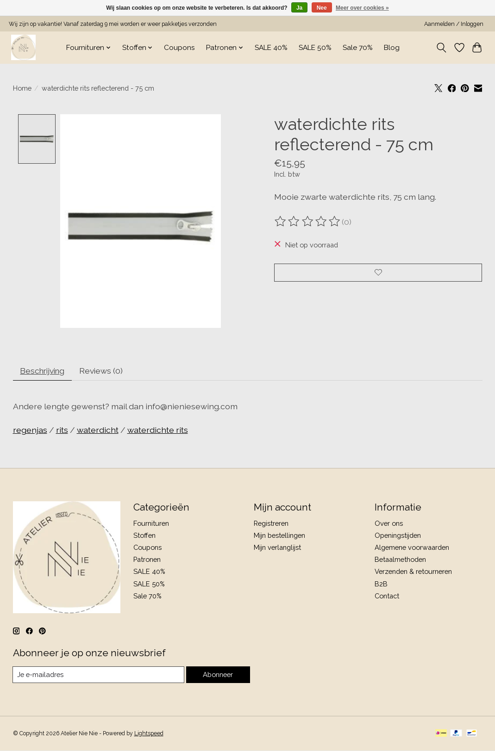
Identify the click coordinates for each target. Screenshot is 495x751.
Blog (392, 47)
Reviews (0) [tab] (105, 371)
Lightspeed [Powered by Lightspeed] (148, 735)
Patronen (147, 560)
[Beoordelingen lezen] (308, 221)
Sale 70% (358, 47)
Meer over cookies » (362, 8)
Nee (322, 8)
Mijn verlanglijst (277, 548)
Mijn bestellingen (279, 536)
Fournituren (151, 524)
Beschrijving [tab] (44, 371)
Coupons (179, 47)
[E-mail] (98, 675)
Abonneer (218, 675)
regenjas (30, 431)
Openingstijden (398, 536)
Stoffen (144, 536)
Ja (299, 8)
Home (22, 88)
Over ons (389, 524)
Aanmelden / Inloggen (453, 24)
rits (62, 431)
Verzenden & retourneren (413, 572)
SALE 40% (271, 47)
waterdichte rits (157, 431)
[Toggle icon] (441, 47)
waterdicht (98, 431)
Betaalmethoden (400, 560)
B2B (381, 585)
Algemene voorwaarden (412, 548)
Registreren (271, 524)
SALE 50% (315, 47)
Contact (387, 597)
